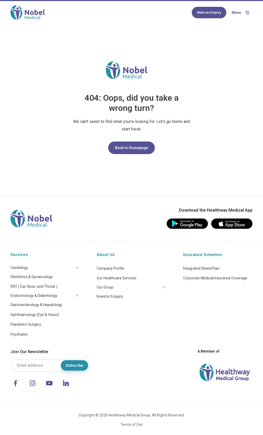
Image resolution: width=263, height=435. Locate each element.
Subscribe (74, 365)
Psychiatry (19, 334)
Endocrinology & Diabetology (33, 295)
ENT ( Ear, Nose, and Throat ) (33, 286)
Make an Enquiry (209, 12)
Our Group (105, 287)
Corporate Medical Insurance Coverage (215, 278)
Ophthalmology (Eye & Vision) (34, 315)
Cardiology (19, 267)
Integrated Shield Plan (201, 268)
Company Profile (110, 268)
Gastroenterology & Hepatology (36, 305)
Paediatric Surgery (25, 324)
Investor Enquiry (110, 296)
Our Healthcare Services (116, 278)
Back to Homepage (131, 148)
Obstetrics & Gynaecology (31, 277)
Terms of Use (131, 424)
